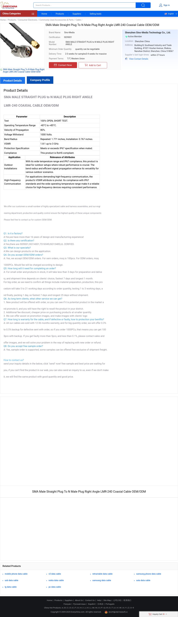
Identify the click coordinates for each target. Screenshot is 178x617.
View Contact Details (138, 59)
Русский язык (79, 604)
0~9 (132, 608)
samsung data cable (101, 580)
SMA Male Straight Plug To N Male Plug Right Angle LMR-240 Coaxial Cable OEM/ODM (24, 70)
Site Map (107, 600)
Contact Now (63, 65)
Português (110, 604)
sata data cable (143, 580)
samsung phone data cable (148, 574)
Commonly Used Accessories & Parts (56, 20)
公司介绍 (117, 600)
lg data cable (11, 587)
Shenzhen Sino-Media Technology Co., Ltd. (148, 32)
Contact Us (90, 600)
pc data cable (55, 587)
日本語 (100, 604)
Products (60, 14)
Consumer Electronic (27, 20)
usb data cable (11, 580)
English (169, 14)
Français (67, 604)
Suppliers (77, 14)
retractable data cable (102, 574)
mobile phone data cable (16, 574)
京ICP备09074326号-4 (116, 612)
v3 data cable (55, 574)
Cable (78, 20)
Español (91, 604)
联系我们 (127, 600)
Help (99, 600)
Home (44, 14)
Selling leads (95, 14)
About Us (79, 600)
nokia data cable (56, 580)
